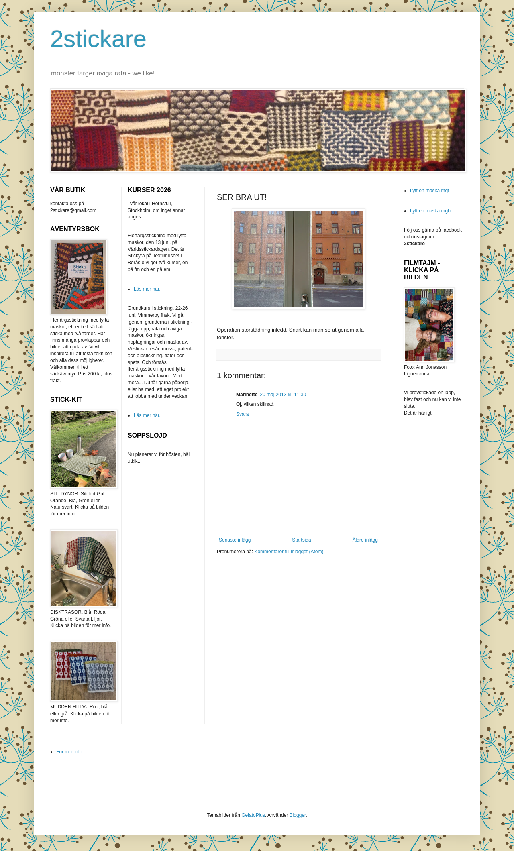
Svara (242, 414)
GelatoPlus (253, 815)
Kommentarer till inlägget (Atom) (288, 551)
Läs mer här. (147, 289)
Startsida (301, 540)
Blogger (298, 815)
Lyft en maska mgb (430, 211)
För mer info (69, 752)
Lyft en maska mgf (429, 190)
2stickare (98, 38)
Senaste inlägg (235, 540)
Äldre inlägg (365, 540)
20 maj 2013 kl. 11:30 (283, 394)
